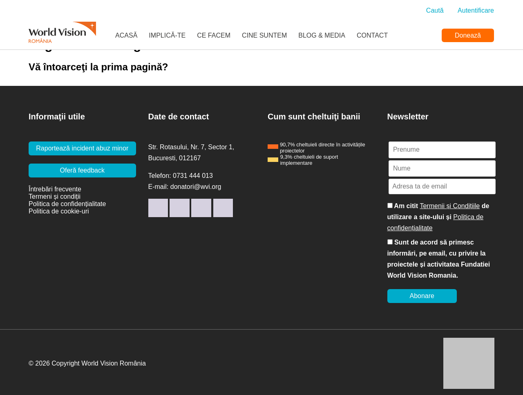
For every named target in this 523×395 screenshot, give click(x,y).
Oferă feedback (82, 170)
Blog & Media (321, 35)
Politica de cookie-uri (59, 211)
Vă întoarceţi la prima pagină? (98, 66)
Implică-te (167, 35)
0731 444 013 (193, 175)
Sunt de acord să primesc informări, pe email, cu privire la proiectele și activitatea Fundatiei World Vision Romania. (438, 259)
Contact (372, 35)
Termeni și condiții (54, 196)
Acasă (126, 35)
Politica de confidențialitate (67, 203)
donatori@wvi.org (195, 186)
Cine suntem (264, 35)
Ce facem (213, 35)
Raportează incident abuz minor (82, 148)
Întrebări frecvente (55, 189)
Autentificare (476, 10)
